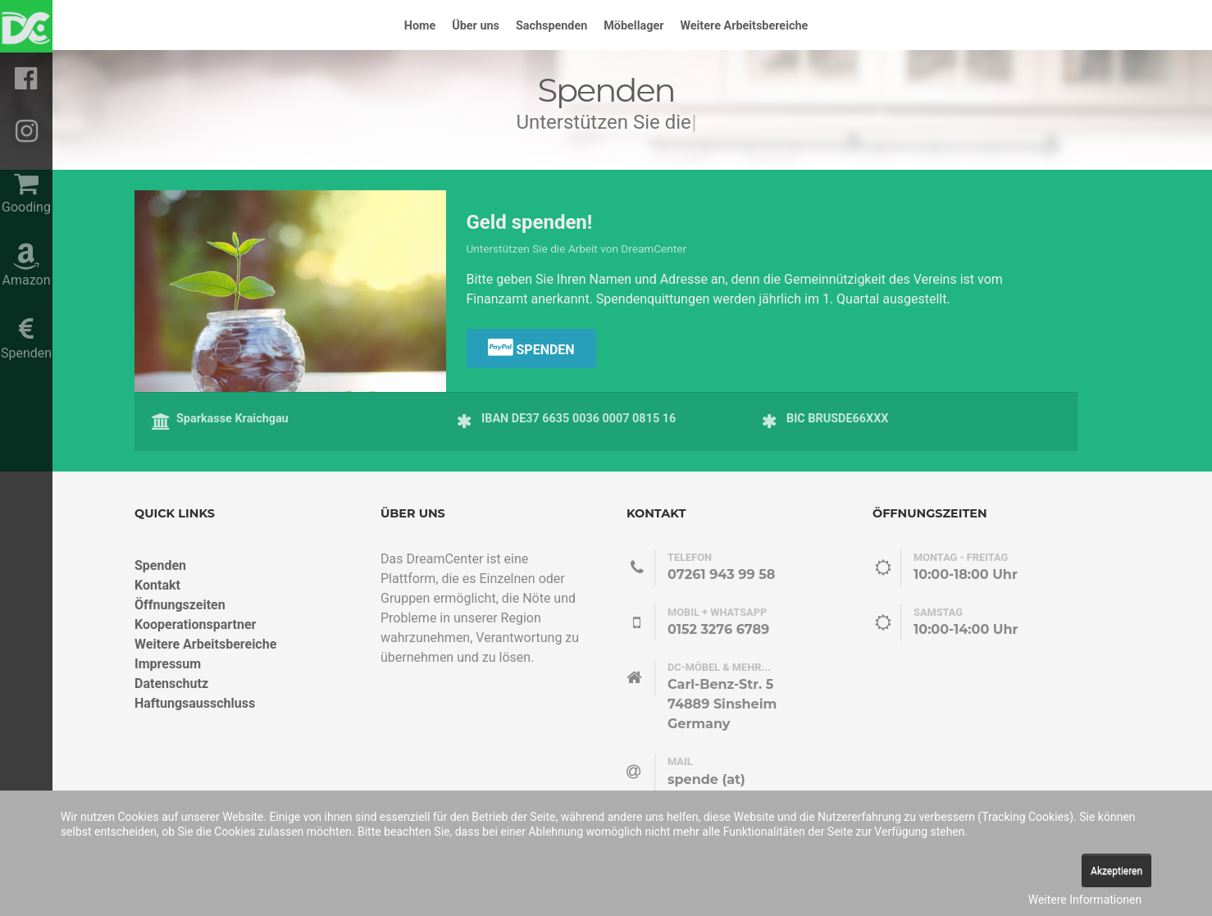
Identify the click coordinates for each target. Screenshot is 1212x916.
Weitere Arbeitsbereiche (205, 644)
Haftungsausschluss (194, 703)
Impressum (167, 664)
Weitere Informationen (1084, 899)
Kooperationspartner (195, 624)
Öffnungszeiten (180, 605)
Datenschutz (171, 683)
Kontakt (157, 585)
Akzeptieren (1116, 871)
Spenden (531, 347)
